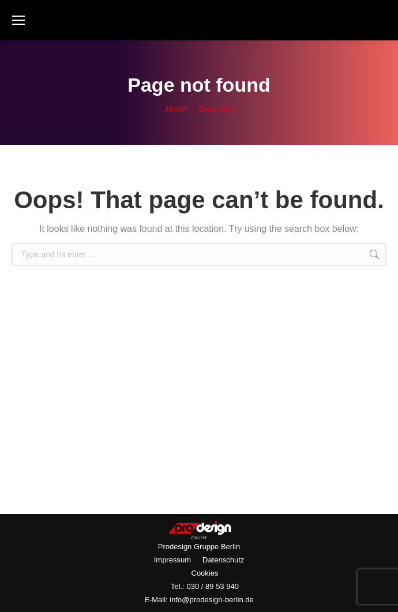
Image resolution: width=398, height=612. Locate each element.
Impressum (172, 559)
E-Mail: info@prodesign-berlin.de (199, 599)
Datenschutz (223, 559)
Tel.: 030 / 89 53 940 (205, 586)
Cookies (205, 573)
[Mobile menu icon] (18, 20)
